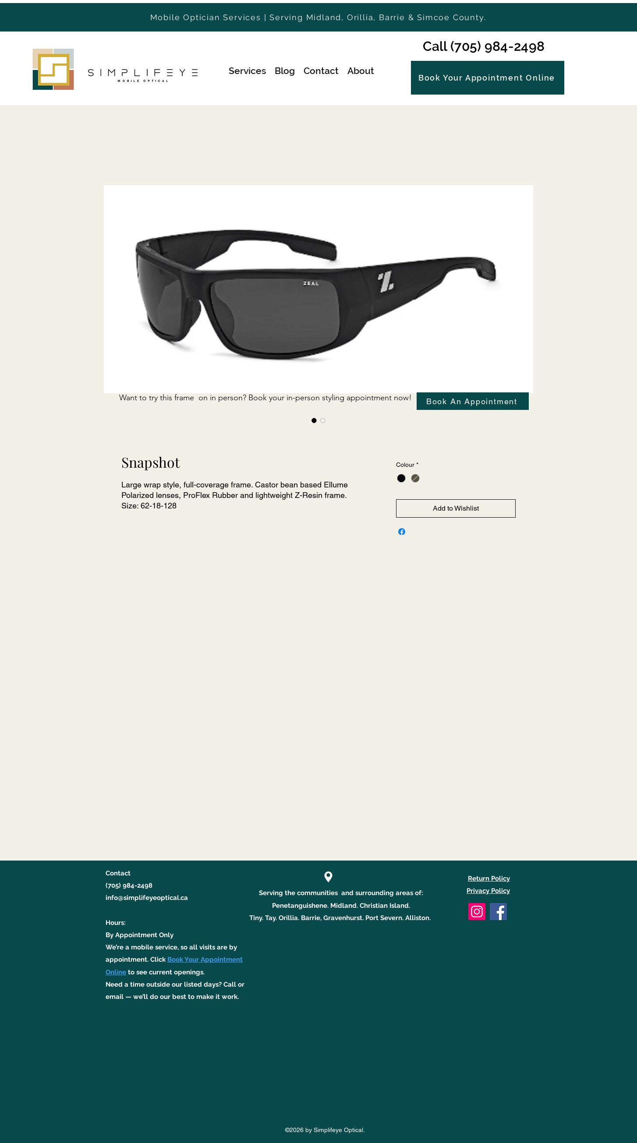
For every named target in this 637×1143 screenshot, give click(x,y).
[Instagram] (476, 911)
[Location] (328, 877)
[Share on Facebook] (401, 531)
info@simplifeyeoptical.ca (147, 898)
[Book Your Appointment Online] (487, 78)
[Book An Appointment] (473, 401)
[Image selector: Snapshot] (314, 420)
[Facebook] (498, 911)
